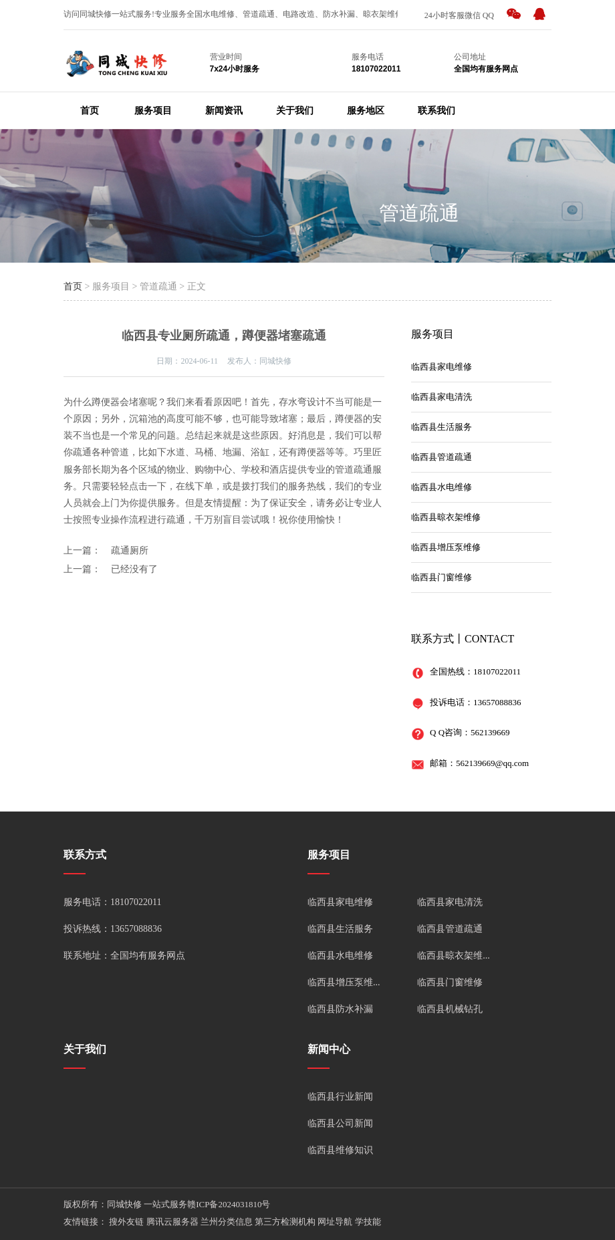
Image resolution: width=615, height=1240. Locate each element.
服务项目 (153, 111)
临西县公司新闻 (340, 1123)
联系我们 (436, 111)
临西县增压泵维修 (446, 547)
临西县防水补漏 (340, 1009)
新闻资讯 (224, 111)
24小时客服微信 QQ (459, 15)
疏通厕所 (129, 550)
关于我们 (295, 111)
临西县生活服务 (441, 427)
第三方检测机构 (285, 1222)
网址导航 (335, 1222)
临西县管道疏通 (441, 457)
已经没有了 (134, 569)
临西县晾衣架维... (453, 956)
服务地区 (365, 111)
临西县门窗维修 (441, 577)
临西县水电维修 (441, 487)
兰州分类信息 (227, 1222)
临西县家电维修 (441, 367)
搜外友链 (126, 1222)
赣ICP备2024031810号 (228, 1204)
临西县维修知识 (340, 1150)
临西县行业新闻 (340, 1097)
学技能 (368, 1222)
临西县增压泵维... (344, 982)
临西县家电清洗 (441, 397)
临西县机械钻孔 (450, 1009)
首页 (89, 111)
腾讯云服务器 (172, 1222)
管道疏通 (419, 213)
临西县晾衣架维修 (446, 517)
